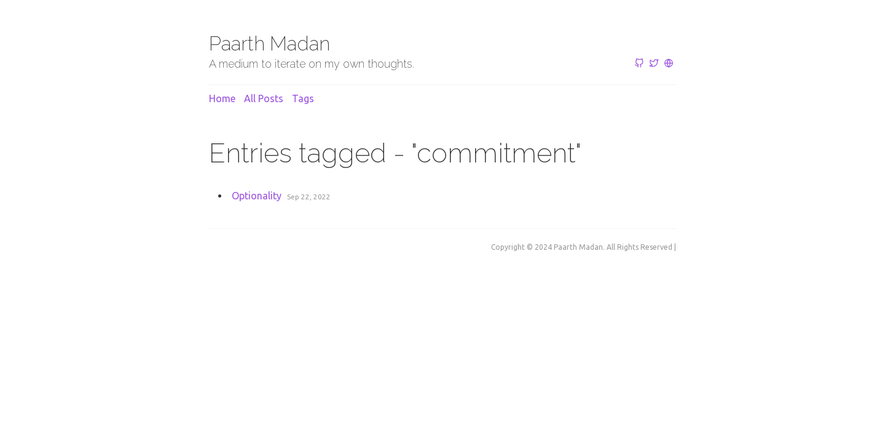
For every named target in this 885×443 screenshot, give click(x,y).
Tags (303, 98)
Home (222, 98)
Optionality (256, 195)
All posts (263, 98)
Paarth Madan (269, 43)
